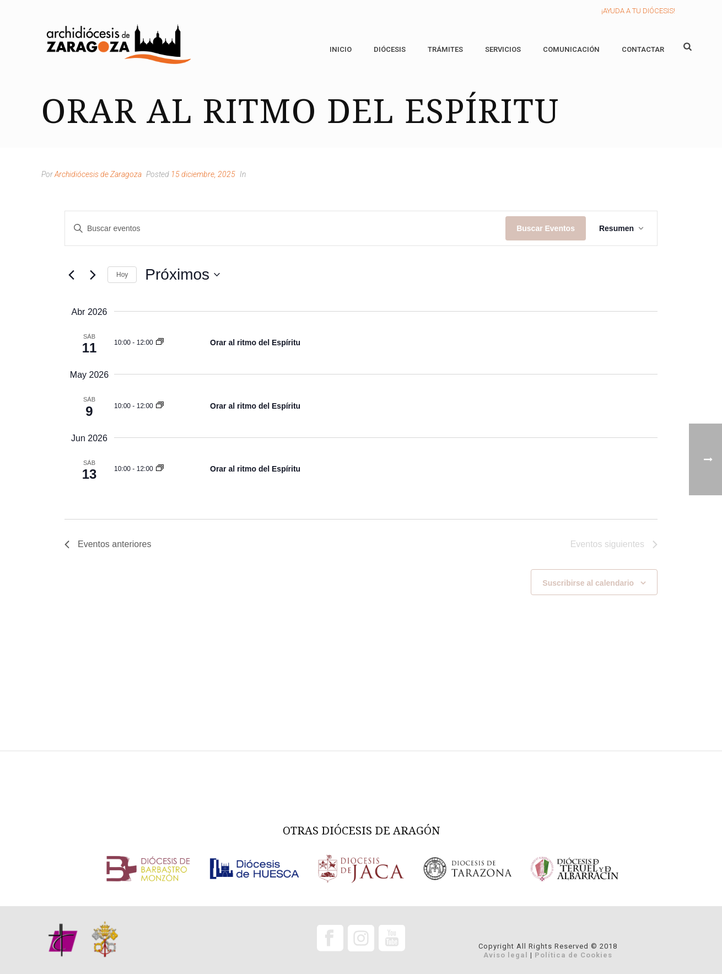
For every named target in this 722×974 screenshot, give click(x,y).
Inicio (341, 49)
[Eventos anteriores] (71, 274)
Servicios (503, 49)
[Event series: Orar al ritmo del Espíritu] (160, 342)
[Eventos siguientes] (92, 274)
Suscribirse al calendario (588, 583)
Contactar (643, 49)
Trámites (445, 49)
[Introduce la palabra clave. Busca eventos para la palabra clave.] (285, 228)
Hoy (122, 275)
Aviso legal (505, 955)
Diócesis (390, 49)
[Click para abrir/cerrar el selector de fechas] (182, 275)
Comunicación (571, 49)
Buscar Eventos (545, 228)
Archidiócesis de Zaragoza (98, 174)
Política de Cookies (573, 955)
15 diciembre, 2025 (203, 174)
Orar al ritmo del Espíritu (255, 342)
